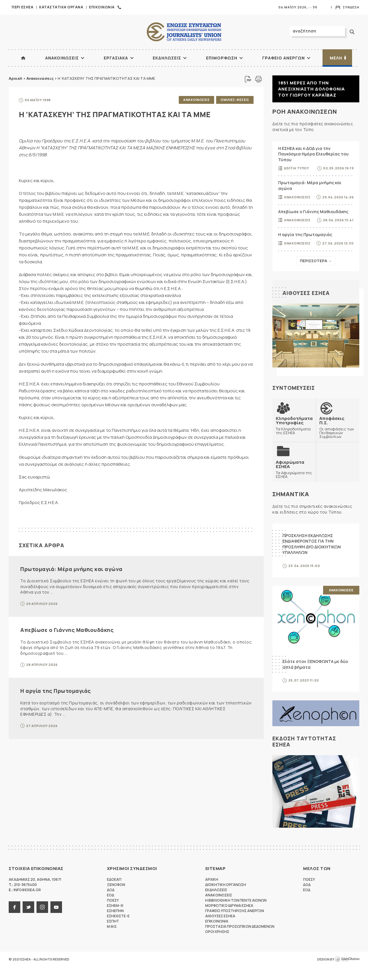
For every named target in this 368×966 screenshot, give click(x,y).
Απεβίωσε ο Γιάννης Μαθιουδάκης (67, 629)
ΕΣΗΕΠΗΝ (115, 910)
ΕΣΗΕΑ (184, 32)
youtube (56, 906)
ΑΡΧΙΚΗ (23, 58)
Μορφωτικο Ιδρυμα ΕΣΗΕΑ (229, 904)
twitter (28, 906)
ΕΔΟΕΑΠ (114, 878)
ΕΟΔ (110, 894)
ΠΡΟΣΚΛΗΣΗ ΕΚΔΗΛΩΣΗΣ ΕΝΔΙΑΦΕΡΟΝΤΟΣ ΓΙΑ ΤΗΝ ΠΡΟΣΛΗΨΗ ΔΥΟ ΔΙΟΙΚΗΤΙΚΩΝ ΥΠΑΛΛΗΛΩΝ (312, 543)
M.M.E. (112, 925)
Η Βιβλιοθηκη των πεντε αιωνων (236, 899)
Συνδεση (351, 7)
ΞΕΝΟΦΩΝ (116, 884)
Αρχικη (211, 878)
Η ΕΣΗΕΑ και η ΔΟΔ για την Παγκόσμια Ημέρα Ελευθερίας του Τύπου (313, 154)
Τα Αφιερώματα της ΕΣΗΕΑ (294, 469)
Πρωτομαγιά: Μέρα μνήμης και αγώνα (71, 568)
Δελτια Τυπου (296, 168)
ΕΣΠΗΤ (113, 920)
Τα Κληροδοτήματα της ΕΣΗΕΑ (294, 425)
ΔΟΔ (110, 889)
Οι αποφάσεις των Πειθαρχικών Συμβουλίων (337, 427)
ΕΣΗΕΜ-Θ (115, 904)
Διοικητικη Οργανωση (225, 884)
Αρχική (15, 78)
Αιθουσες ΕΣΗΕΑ (306, 292)
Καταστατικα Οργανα (61, 7)
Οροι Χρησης (217, 931)
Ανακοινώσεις (40, 78)
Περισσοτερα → (316, 260)
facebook (14, 906)
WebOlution (347, 959)
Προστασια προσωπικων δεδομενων (239, 925)
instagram (42, 906)
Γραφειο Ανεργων (283, 58)
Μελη (336, 58)
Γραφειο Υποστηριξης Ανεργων (234, 910)
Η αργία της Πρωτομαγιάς (55, 690)
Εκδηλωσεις (167, 58)
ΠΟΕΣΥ (113, 899)
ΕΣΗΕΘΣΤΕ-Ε (118, 915)
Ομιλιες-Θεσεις (235, 99)
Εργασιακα (116, 58)
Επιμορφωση (221, 58)
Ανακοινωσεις (62, 58)
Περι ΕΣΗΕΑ (22, 7)
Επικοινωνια (102, 7)
